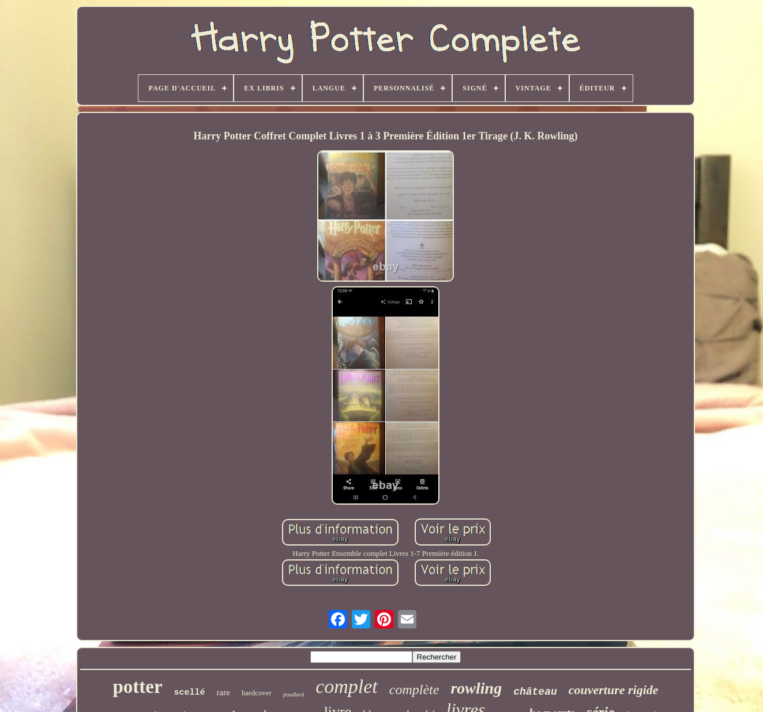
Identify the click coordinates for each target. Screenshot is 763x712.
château (535, 692)
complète (414, 689)
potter (137, 686)
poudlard (293, 694)
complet (346, 686)
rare (223, 692)
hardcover (257, 692)
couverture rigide (614, 690)
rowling (476, 688)
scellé (189, 693)
